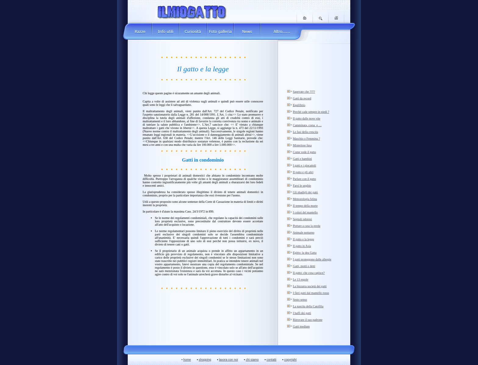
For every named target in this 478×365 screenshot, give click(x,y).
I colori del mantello (305, 212)
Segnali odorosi (302, 219)
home (187, 359)
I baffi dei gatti (302, 313)
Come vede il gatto (304, 152)
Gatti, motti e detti (304, 266)
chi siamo (252, 359)
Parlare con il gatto (304, 179)
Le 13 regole (301, 279)
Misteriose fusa (302, 145)
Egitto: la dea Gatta (304, 252)
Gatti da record (302, 98)
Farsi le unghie (302, 185)
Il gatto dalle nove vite (306, 118)
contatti (271, 359)
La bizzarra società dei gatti (310, 286)
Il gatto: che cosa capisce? (309, 272)
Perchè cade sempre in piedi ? (311, 111)
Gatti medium (301, 326)
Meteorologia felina (305, 199)
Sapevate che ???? (304, 91)
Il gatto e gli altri (303, 172)
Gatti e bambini (302, 158)
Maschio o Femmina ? (306, 138)
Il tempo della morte (305, 205)
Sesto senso (300, 299)
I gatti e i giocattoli (304, 165)
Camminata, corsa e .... (307, 125)
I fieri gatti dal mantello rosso (311, 293)
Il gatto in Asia (302, 246)
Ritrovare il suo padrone (308, 319)
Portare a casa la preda (306, 225)
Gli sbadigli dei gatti (305, 192)
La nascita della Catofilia (308, 306)
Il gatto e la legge (303, 239)
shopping (205, 359)
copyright (290, 359)
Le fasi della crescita (305, 132)
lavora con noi (228, 359)
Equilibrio (299, 105)
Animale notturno (303, 232)
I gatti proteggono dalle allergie (312, 259)
